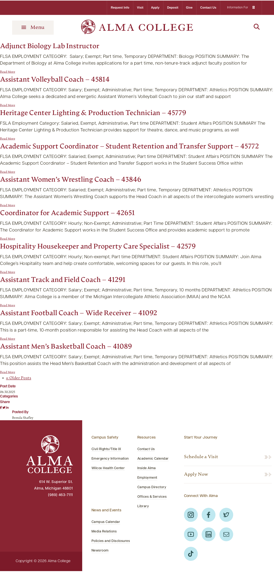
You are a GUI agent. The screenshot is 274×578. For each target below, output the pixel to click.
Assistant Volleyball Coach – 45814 (62, 78)
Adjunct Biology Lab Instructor (56, 45)
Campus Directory (153, 497)
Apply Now (199, 485)
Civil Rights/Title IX (108, 459)
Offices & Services (154, 507)
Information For (241, 7)
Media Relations (105, 537)
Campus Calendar (107, 527)
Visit (140, 7)
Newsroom (101, 562)
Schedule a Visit (205, 467)
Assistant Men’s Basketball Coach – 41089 (74, 356)
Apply (155, 7)
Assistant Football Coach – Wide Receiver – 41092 (89, 323)
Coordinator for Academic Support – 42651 (76, 223)
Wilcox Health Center (110, 485)
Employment (148, 488)
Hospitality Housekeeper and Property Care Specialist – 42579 (111, 256)
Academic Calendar (154, 468)
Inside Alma (147, 478)
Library (143, 516)
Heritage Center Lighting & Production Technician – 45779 (105, 112)
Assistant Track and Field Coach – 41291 (71, 290)
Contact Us (208, 7)
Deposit (172, 7)
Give (189, 7)
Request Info (120, 7)
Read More (7, 70)
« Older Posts (20, 388)
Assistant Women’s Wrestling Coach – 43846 (80, 190)
